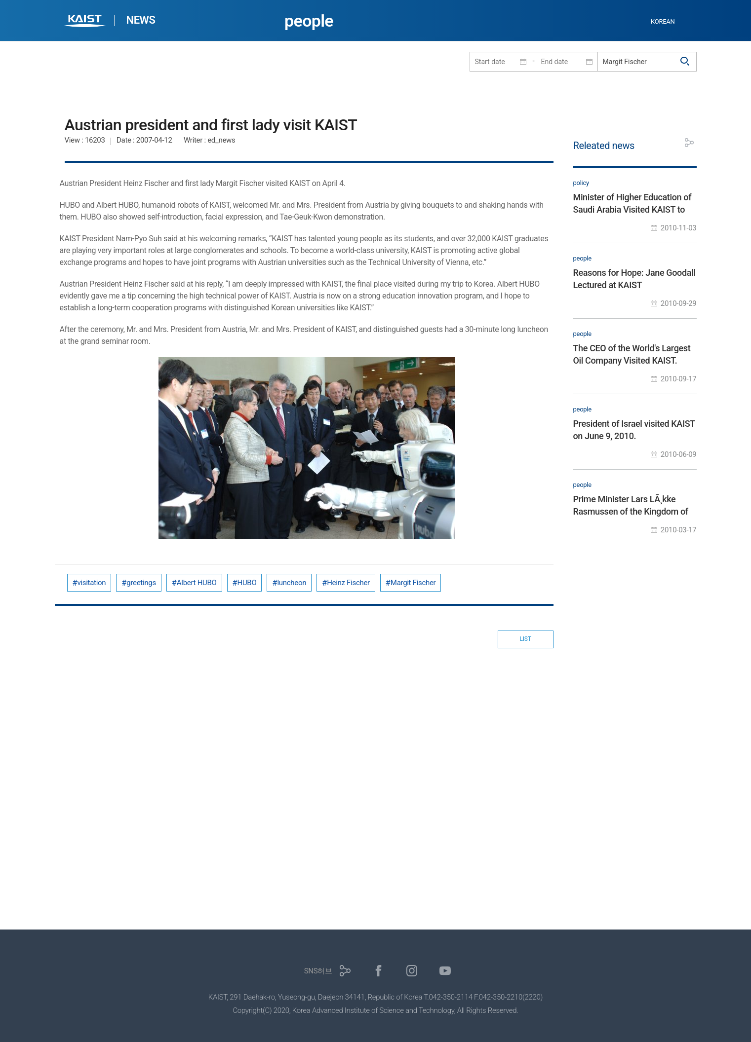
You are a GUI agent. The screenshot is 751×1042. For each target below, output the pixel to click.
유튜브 (445, 970)
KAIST (86, 22)
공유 (689, 142)
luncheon (291, 582)
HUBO (247, 582)
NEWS (141, 20)
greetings (141, 582)
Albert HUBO (197, 582)
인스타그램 (412, 970)
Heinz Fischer (348, 582)
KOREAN (663, 21)
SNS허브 (318, 971)
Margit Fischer (413, 582)
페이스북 (378, 970)
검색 (685, 62)
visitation (92, 582)
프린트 (667, 142)
